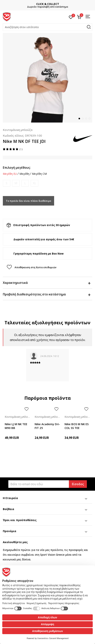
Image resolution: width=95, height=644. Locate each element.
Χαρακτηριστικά (46, 283)
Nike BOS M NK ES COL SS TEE (77, 426)
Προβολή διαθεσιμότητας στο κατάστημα (46, 294)
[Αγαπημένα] (71, 17)
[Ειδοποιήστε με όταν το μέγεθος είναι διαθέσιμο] (6, 183)
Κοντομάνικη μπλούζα (17, 130)
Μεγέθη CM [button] (39, 173)
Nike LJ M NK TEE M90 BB (16, 426)
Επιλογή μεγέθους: (17, 167)
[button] (47, 27)
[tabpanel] (47, 78)
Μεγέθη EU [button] (10, 173)
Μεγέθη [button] (24, 173)
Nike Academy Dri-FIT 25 (47, 426)
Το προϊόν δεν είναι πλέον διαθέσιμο (28, 201)
